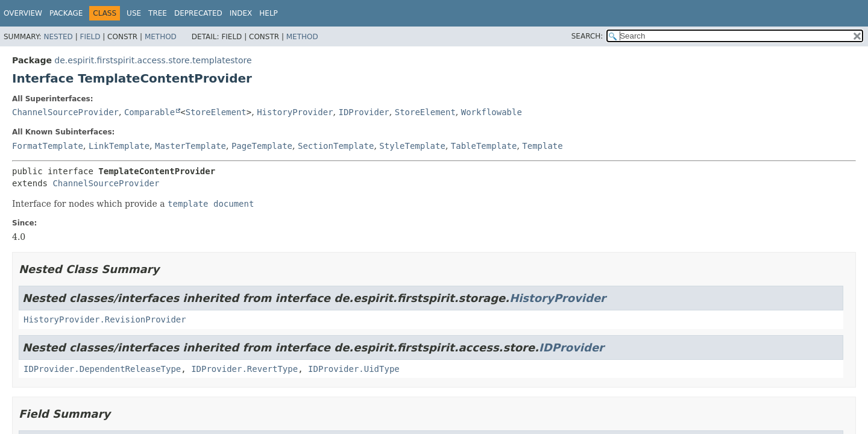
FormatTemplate (47, 146)
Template (542, 146)
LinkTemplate (119, 146)
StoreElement (216, 112)
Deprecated (198, 13)
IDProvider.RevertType (244, 369)
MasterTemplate (190, 146)
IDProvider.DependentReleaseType (102, 369)
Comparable (149, 112)
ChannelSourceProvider (65, 112)
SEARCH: (587, 36)
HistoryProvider (295, 112)
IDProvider (364, 112)
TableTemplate (484, 146)
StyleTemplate (412, 146)
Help (268, 13)
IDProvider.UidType (354, 369)
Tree (157, 13)
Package (66, 13)
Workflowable (491, 112)
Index (241, 13)
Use (134, 13)
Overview (23, 13)
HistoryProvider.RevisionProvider (105, 319)
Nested (57, 37)
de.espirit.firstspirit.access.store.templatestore (152, 60)
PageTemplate (261, 146)
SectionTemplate (336, 146)
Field (90, 37)
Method (161, 37)
